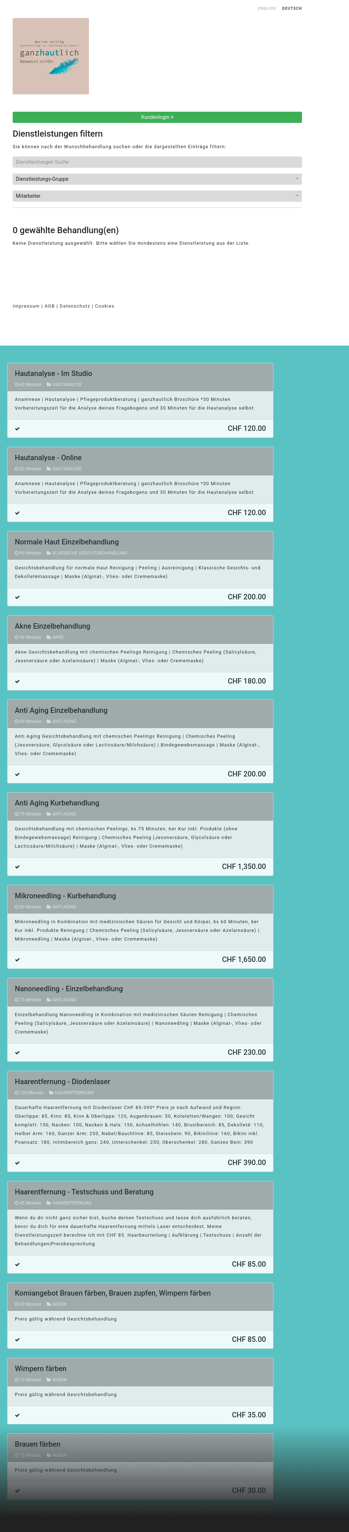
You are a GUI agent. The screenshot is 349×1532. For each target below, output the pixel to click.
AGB (49, 306)
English (267, 8)
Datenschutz (75, 306)
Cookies (105, 306)
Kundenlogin (157, 117)
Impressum (26, 306)
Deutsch (292, 8)
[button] (157, 179)
